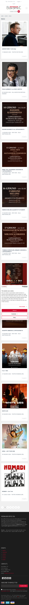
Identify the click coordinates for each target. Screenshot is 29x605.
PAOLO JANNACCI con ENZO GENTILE (12, 89)
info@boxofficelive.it (9, 573)
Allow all (14, 310)
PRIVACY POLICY (21, 597)
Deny (14, 317)
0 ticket (11, 11)
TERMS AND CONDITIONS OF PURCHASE (9, 597)
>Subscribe (23, 586)
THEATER (5, 552)
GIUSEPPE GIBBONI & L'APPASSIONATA (12, 330)
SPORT (4, 558)
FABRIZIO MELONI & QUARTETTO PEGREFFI (13, 210)
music (10, 16)
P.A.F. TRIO (5, 370)
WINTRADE (22, 596)
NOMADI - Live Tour (7, 491)
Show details (22, 306)
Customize (14, 314)
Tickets (24, 56)
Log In (14, 3)
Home (2, 16)
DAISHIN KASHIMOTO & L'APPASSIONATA (13, 129)
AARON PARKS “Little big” (9, 49)
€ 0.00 (15, 11)
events (6, 16)
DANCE (4, 556)
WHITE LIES (5, 411)
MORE (4, 559)
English (19, 1)
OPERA (4, 554)
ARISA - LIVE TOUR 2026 (8, 451)
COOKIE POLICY (8, 599)
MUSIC (4, 550)
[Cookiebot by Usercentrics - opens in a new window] (20, 286)
